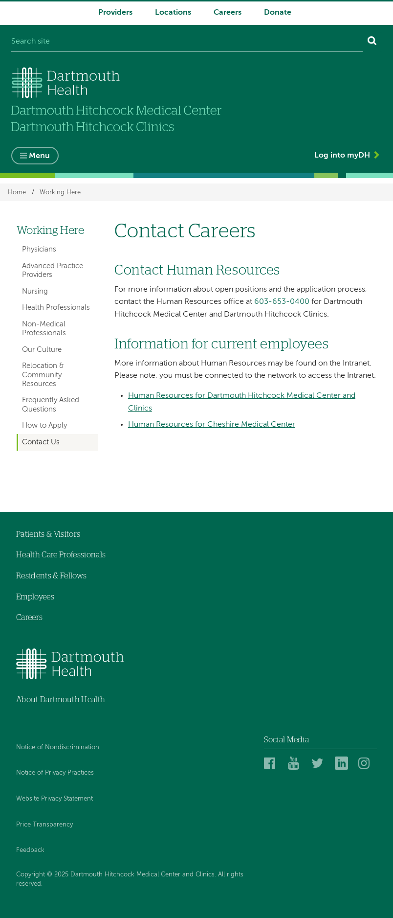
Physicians (39, 249)
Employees (35, 597)
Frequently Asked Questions (50, 404)
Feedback (30, 850)
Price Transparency (44, 825)
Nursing (35, 291)
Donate (277, 13)
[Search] (372, 42)
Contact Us (41, 442)
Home (17, 192)
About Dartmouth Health (60, 700)
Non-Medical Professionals (44, 329)
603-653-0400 (281, 302)
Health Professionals (56, 307)
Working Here (60, 192)
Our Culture (42, 349)
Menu (39, 156)
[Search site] (187, 42)
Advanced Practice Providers (52, 270)
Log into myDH (342, 156)
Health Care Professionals (61, 555)
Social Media (286, 740)
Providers (115, 13)
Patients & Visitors (48, 534)
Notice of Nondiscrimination (57, 747)
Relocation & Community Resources (43, 374)
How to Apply (44, 425)
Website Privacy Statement (54, 799)
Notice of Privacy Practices (55, 773)
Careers (227, 13)
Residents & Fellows (51, 576)
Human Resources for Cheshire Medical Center (211, 425)
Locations (173, 13)
